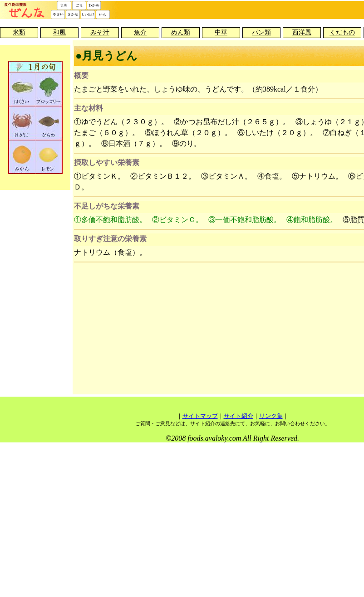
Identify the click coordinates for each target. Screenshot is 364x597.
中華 (221, 32)
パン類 (261, 32)
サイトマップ (200, 416)
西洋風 (301, 32)
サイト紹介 (238, 416)
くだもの (342, 32)
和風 (59, 32)
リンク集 (271, 416)
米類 (19, 32)
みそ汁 (99, 32)
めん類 (180, 32)
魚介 (140, 32)
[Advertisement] (232, 329)
